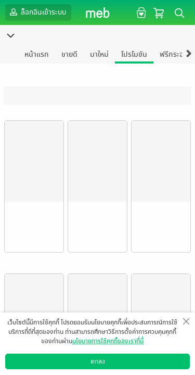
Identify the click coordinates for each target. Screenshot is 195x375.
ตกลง (97, 361)
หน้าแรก (36, 54)
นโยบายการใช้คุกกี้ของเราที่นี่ (108, 341)
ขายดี (69, 54)
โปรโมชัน (134, 54)
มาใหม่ (99, 54)
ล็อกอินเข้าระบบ (37, 12)
